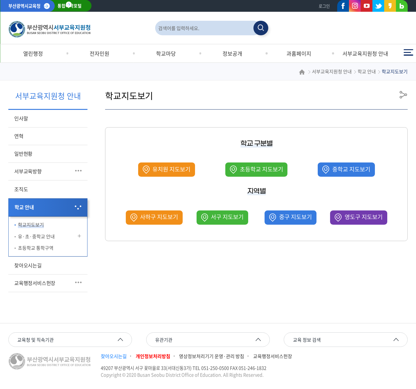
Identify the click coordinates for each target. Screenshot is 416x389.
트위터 (376, 7)
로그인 (324, 6)
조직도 (21, 189)
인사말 (21, 118)
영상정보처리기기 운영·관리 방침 (211, 356)
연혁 (18, 136)
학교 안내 (24, 207)
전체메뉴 (408, 52)
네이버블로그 (400, 7)
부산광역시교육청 (24, 5)
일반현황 (23, 153)
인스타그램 (355, 6)
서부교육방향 (28, 171)
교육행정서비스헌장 (34, 283)
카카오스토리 (388, 7)
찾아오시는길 (28, 265)
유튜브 (366, 6)
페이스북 (341, 7)
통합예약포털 (69, 5)
